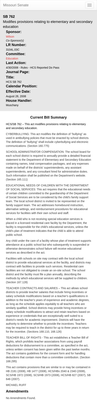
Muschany (12, 105)
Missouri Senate (16, 5)
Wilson (10, 36)
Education (12, 58)
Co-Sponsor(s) (15, 40)
